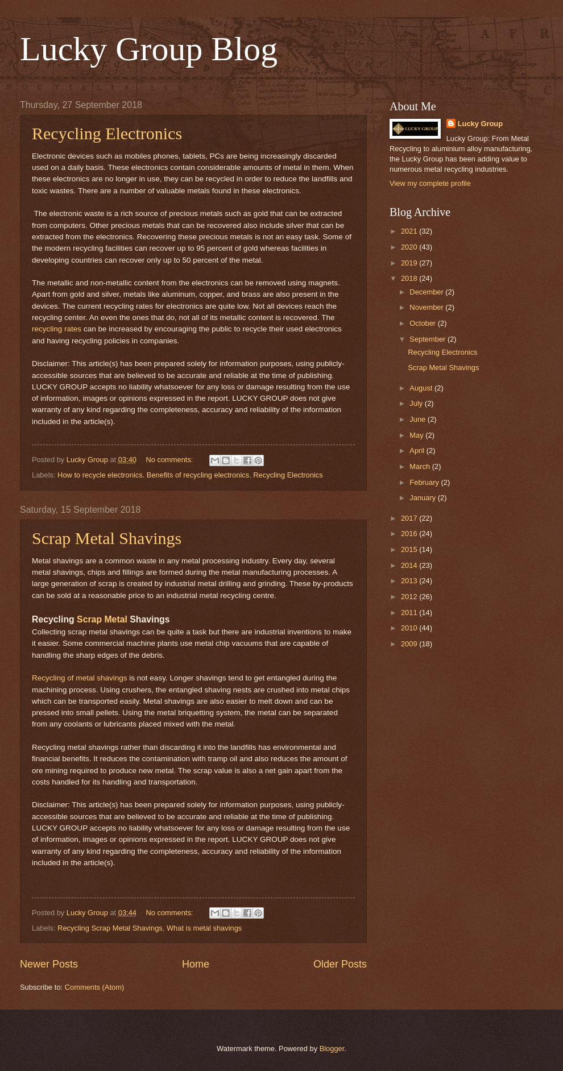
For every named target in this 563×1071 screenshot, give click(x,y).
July (416, 403)
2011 (410, 612)
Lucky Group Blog (149, 49)
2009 (410, 644)
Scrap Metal (102, 619)
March (420, 466)
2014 (410, 565)
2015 (410, 549)
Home (195, 964)
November (427, 307)
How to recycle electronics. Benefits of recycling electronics (153, 475)
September (428, 339)
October (423, 323)
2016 (410, 533)
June (418, 419)
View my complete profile (430, 183)
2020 (410, 247)
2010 (410, 628)
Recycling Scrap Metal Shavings (110, 928)
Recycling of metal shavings (79, 678)
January (423, 497)
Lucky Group (480, 123)
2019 (410, 263)
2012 (410, 596)
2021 (410, 231)
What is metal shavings (204, 928)
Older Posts (340, 964)
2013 (410, 580)
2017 (410, 518)
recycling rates (56, 329)
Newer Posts (49, 964)
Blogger (332, 1048)
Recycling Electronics (107, 133)
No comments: (170, 459)
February (425, 482)
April (417, 450)
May (417, 435)
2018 (410, 278)
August (421, 388)
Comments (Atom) (94, 987)
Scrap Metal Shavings (106, 538)
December (427, 292)
